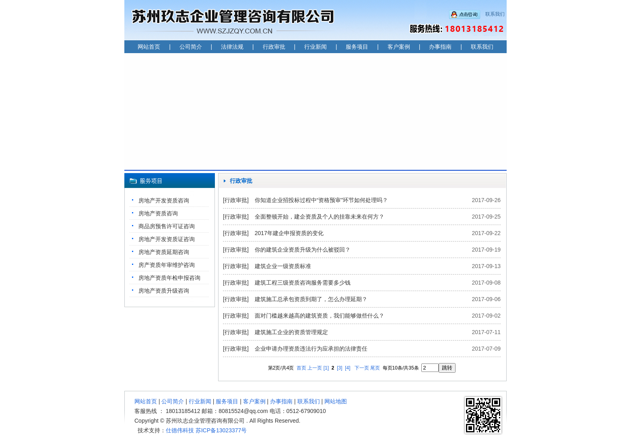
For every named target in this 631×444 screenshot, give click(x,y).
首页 (301, 368)
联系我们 (495, 14)
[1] (326, 368)
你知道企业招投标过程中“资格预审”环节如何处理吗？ (321, 200)
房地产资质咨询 (158, 213)
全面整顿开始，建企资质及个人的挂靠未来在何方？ (319, 216)
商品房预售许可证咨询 (166, 226)
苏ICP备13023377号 (221, 430)
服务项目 (357, 46)
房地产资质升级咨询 (163, 290)
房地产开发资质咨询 (163, 200)
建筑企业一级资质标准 (283, 266)
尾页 (375, 368)
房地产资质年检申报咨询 (169, 278)
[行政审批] (236, 200)
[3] (339, 368)
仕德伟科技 (180, 430)
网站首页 (149, 46)
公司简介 (190, 46)
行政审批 (274, 46)
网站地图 (335, 401)
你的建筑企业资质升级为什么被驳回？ (303, 249)
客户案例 (399, 46)
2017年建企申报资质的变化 (289, 233)
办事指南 (440, 46)
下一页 (362, 368)
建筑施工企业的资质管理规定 (291, 332)
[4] (347, 368)
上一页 (314, 368)
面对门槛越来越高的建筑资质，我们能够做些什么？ (319, 315)
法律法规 (232, 46)
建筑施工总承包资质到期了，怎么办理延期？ (311, 299)
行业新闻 (315, 46)
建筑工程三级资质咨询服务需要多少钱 (303, 282)
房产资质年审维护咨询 (166, 265)
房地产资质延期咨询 (163, 252)
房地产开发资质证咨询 (166, 239)
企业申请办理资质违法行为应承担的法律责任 (311, 348)
